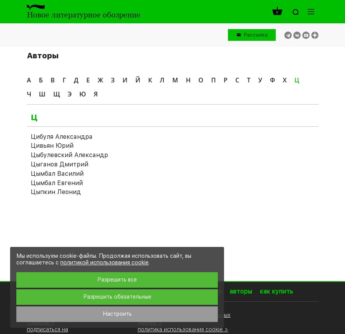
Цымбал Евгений (57, 183)
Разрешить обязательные (117, 297)
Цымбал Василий (57, 173)
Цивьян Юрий (52, 145)
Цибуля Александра (62, 136)
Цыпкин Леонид (56, 192)
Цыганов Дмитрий (59, 164)
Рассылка (256, 35)
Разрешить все (117, 279)
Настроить (117, 314)
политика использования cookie (180, 329)
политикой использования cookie (104, 262)
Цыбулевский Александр (69, 155)
